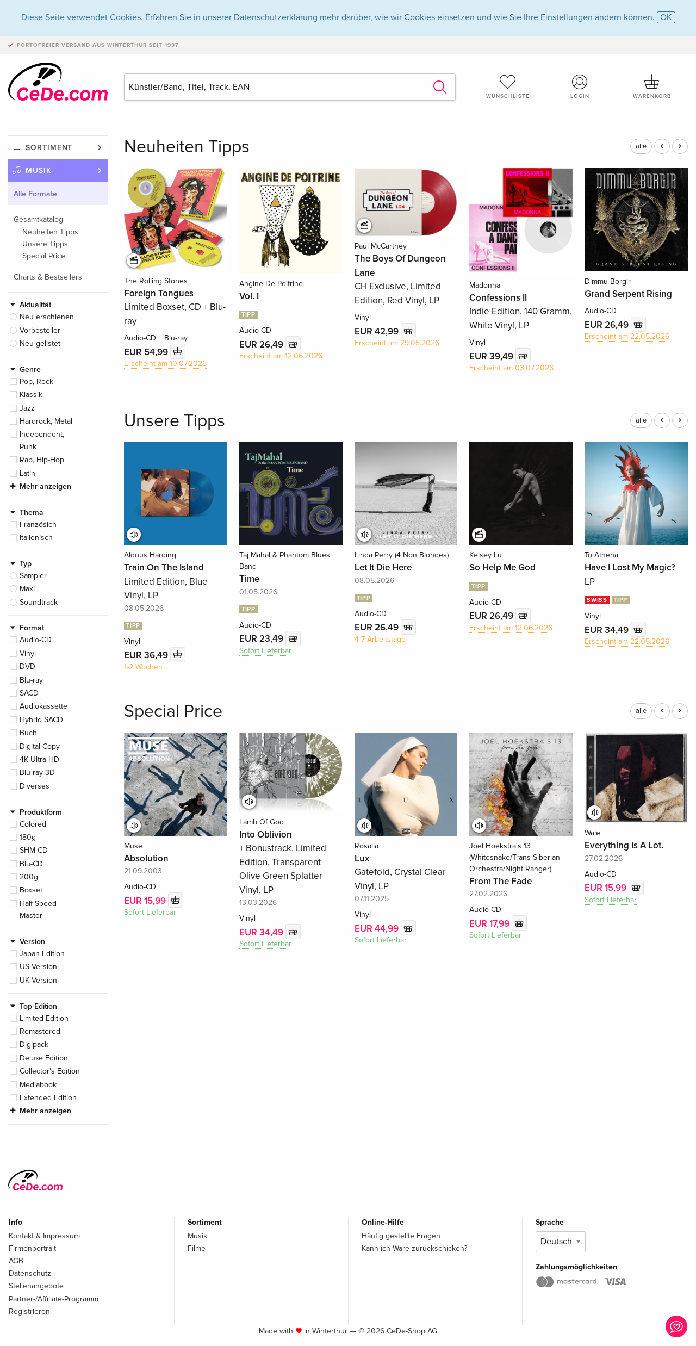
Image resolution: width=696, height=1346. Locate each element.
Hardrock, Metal (46, 421)
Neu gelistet (40, 343)
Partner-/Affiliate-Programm (53, 1299)
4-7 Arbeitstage (380, 639)
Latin (27, 473)
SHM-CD (34, 850)
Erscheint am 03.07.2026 (511, 368)
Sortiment (49, 147)
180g (28, 837)
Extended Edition (48, 1097)
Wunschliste (508, 86)
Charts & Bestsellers (48, 277)
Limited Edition (44, 1018)
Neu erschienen (47, 316)
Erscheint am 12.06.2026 (280, 356)
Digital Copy (40, 746)
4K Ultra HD (39, 759)
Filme (197, 1248)
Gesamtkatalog (38, 219)
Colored (33, 824)
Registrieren (29, 1311)
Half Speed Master (38, 909)
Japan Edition (42, 953)
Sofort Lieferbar (265, 650)
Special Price (43, 255)
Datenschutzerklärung (276, 17)
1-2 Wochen (143, 667)
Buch (28, 732)
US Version (38, 966)
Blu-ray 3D (37, 772)
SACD (29, 693)
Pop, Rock (36, 381)
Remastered (40, 1031)
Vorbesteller (40, 330)
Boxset (31, 890)
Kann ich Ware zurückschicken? (414, 1248)
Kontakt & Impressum (44, 1235)
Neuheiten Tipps (50, 232)
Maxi (27, 588)
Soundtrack (39, 602)
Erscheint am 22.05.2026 (627, 336)
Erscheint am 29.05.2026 (397, 343)
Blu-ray (31, 680)
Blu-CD (31, 864)
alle (641, 146)
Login (580, 86)
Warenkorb (652, 86)
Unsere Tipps (45, 244)
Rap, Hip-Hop (42, 459)
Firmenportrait (32, 1248)
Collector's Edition (50, 1071)
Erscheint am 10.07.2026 (165, 363)
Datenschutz (30, 1273)
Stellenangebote (36, 1286)
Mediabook (38, 1084)
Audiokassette (43, 706)
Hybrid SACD (41, 719)
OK (666, 17)
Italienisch (36, 537)
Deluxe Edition (44, 1058)
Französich (38, 524)
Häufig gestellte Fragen (401, 1235)
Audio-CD (36, 639)
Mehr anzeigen (45, 486)
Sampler (33, 575)
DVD (27, 666)
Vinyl (28, 653)
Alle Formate (35, 194)
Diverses (34, 786)
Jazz (27, 408)
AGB (16, 1261)
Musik (39, 170)
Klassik (31, 394)
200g (29, 877)
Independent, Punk (42, 440)
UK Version (38, 980)
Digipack (34, 1044)
